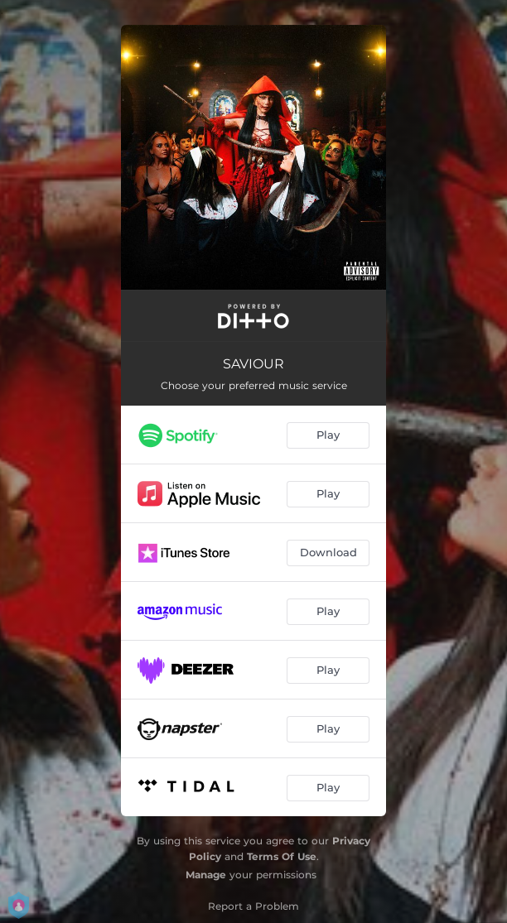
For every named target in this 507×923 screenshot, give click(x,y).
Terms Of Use (281, 856)
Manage (206, 874)
